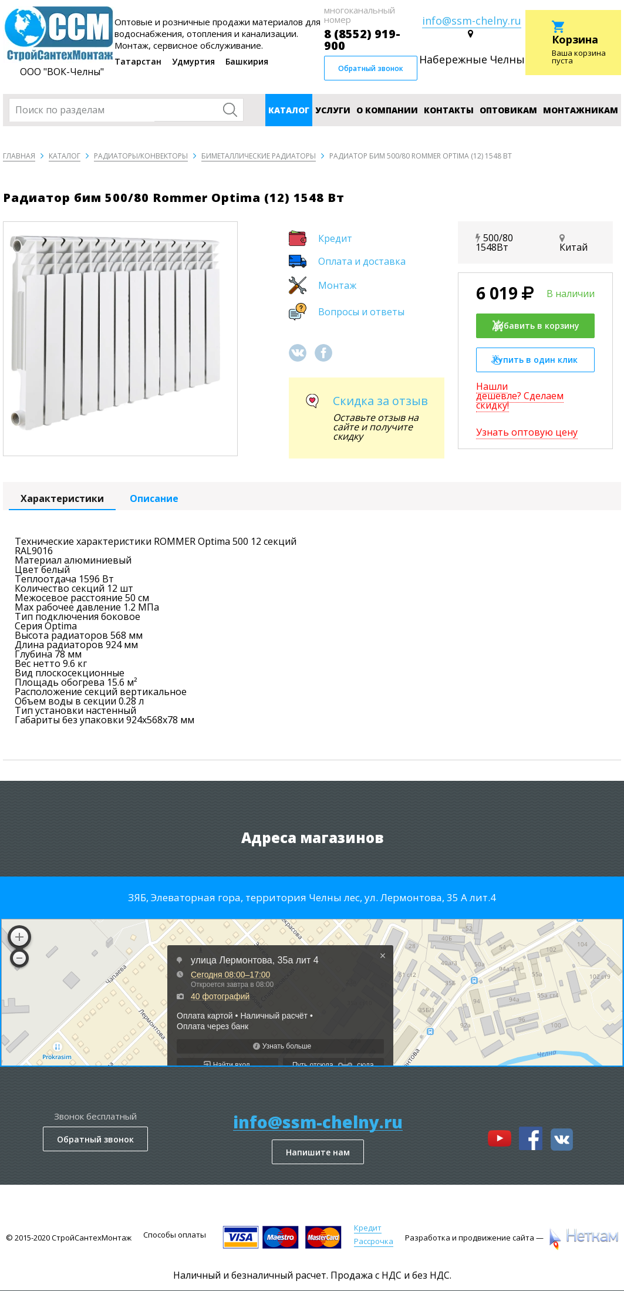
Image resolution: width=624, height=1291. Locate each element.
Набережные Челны (472, 60)
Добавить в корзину (535, 326)
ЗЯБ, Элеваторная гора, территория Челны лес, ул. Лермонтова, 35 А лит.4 (312, 897)
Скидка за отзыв (380, 401)
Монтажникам (580, 110)
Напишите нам (318, 1152)
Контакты (449, 110)
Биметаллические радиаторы (258, 156)
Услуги (332, 110)
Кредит (335, 238)
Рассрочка (373, 1241)
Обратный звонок (370, 68)
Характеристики (62, 498)
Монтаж (337, 285)
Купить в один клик (534, 359)
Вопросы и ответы (361, 311)
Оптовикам (508, 110)
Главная (19, 156)
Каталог (288, 110)
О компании (387, 110)
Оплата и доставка (362, 261)
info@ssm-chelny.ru (471, 21)
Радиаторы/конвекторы (141, 156)
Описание (154, 498)
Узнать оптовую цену (527, 432)
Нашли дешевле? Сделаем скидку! (520, 396)
